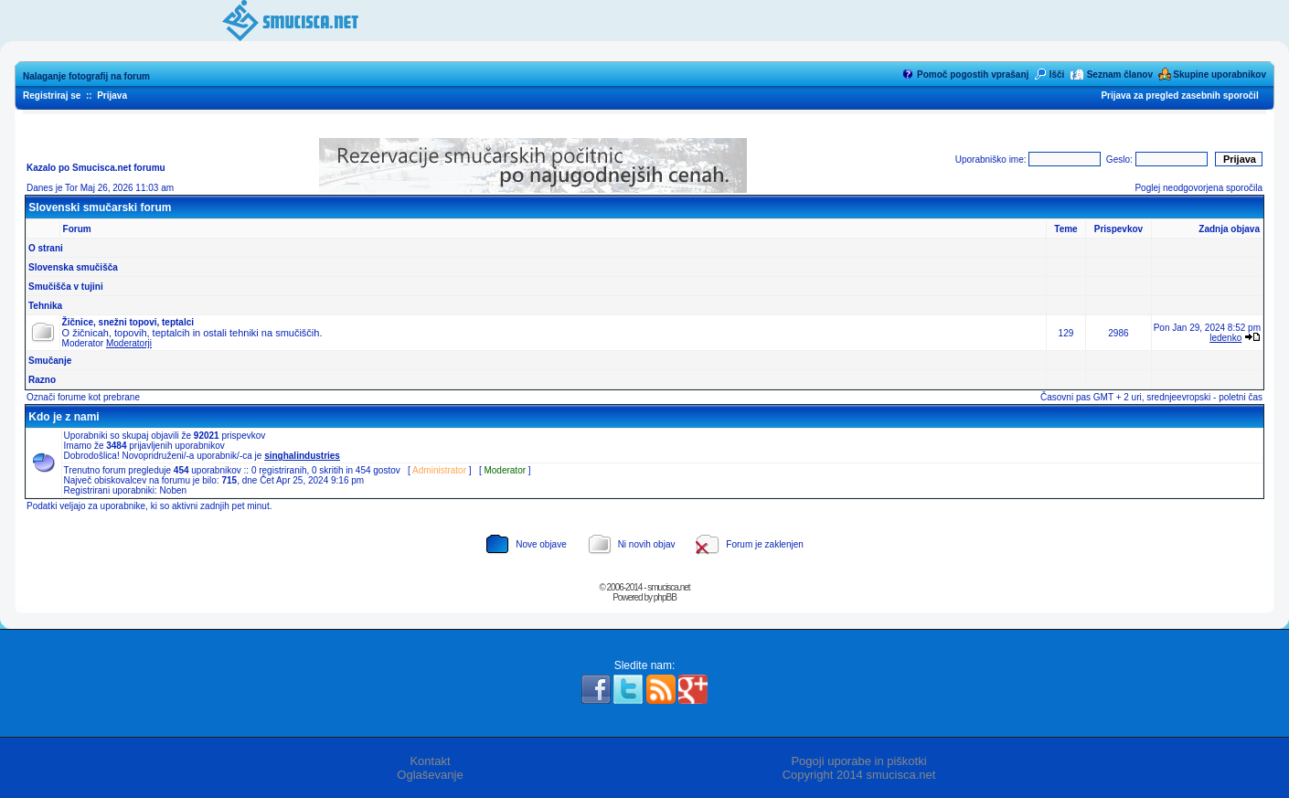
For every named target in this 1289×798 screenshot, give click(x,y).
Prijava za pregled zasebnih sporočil (1179, 95)
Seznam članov (1120, 74)
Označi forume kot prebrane (83, 397)
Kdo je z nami (63, 416)
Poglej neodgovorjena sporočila (1198, 188)
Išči (1057, 74)
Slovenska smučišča (73, 267)
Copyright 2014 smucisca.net (859, 775)
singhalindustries (302, 456)
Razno (42, 380)
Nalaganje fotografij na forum (86, 76)
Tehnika (45, 306)
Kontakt (430, 761)
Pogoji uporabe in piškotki (858, 761)
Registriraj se (51, 95)
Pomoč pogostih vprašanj (972, 74)
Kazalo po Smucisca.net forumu (96, 168)
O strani (45, 248)
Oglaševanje (430, 775)
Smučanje (49, 361)
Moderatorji (129, 343)
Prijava (112, 95)
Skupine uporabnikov (1219, 74)
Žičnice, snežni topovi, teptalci (128, 322)
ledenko (1225, 338)
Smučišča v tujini (65, 287)
